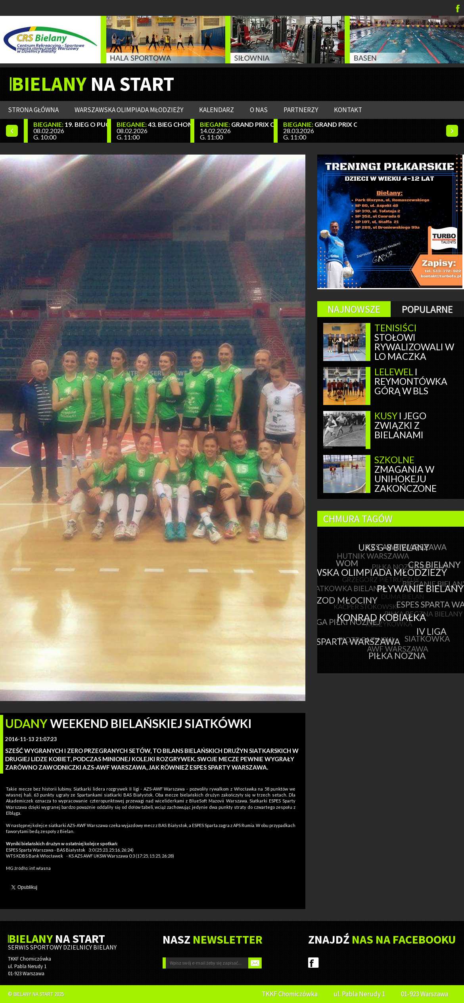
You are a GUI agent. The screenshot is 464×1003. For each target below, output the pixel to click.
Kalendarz (216, 109)
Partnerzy (301, 109)
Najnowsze (354, 309)
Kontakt (348, 109)
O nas (259, 109)
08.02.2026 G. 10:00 (70, 130)
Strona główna (33, 109)
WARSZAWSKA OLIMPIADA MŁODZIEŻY (129, 109)
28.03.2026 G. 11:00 (320, 130)
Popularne (427, 309)
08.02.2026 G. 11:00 (153, 130)
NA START (93, 84)
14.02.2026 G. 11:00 (237, 130)
